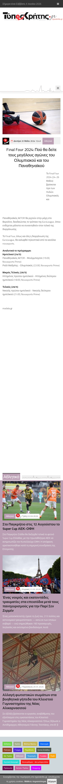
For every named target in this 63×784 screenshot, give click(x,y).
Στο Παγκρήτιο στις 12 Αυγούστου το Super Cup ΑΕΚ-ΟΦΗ (31, 526)
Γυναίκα (43, 756)
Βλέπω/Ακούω (30, 744)
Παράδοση (29, 750)
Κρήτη (17, 744)
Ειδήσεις (7, 744)
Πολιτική (7, 750)
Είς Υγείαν (8, 756)
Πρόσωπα (8, 768)
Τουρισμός (31, 756)
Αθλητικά (48, 141)
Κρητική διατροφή (11, 762)
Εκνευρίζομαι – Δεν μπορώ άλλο (35, 762)
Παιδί (52, 756)
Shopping (36, 768)
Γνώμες (18, 750)
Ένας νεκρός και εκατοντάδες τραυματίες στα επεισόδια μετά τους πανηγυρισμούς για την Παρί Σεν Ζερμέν (31, 604)
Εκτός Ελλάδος (44, 750)
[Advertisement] (31, 53)
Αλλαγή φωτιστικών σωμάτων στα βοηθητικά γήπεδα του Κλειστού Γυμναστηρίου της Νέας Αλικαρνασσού (30, 701)
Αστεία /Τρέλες (22, 768)
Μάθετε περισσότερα (35, 781)
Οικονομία (44, 744)
